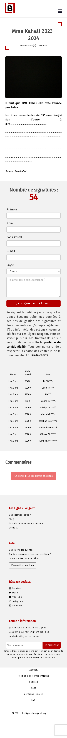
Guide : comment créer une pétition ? (30, 554)
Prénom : (12, 209)
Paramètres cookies (22, 565)
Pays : (10, 265)
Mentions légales (33, 694)
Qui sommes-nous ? (20, 515)
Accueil (33, 670)
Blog (11, 519)
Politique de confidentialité (33, 676)
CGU (33, 688)
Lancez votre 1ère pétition (24, 558)
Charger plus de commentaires (33, 475)
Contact (13, 528)
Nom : (10, 223)
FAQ (33, 700)
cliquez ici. (49, 657)
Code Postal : (14, 237)
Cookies (33, 682)
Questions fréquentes (21, 550)
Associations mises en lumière (26, 523)
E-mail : (11, 251)
